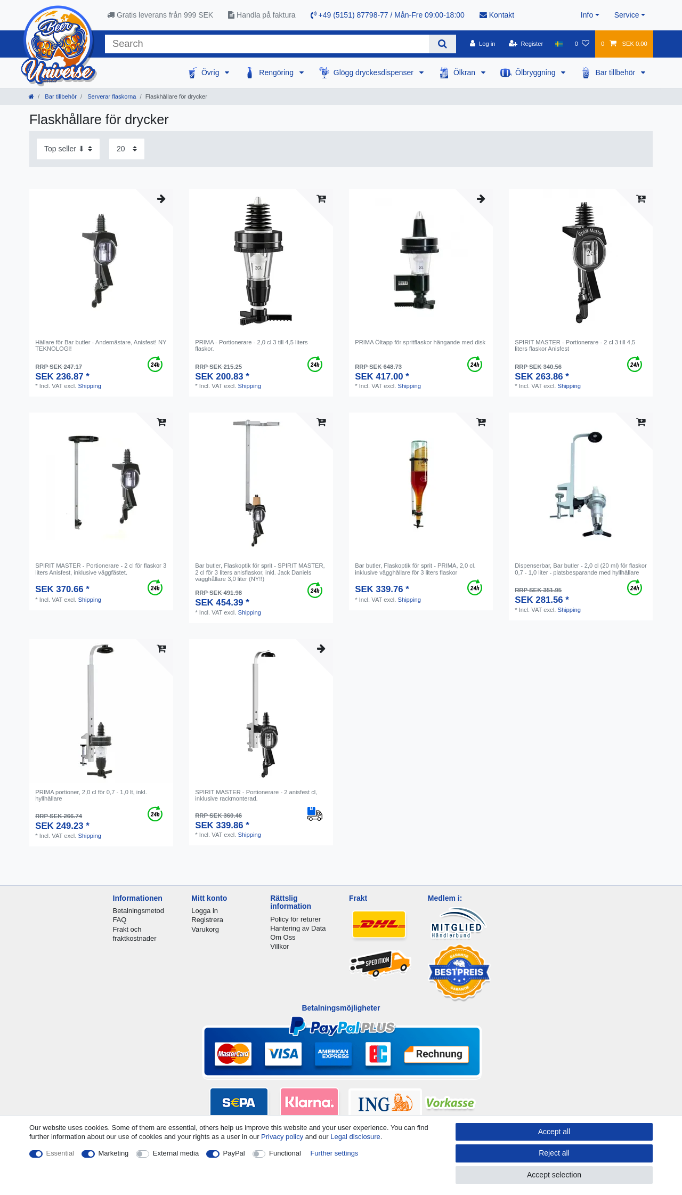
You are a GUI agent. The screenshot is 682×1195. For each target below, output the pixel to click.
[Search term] (267, 44)
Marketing (114, 1153)
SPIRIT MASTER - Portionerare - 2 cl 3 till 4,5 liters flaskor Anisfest (575, 345)
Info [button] (587, 15)
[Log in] (482, 43)
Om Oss (282, 937)
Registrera (207, 920)
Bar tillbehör (616, 72)
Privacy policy (282, 1137)
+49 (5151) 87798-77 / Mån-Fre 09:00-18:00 (388, 15)
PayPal (234, 1153)
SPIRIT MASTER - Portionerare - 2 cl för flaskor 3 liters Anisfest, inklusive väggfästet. (100, 568)
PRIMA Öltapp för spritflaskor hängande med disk (420, 342)
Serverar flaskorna (111, 96)
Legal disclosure (355, 1137)
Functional (285, 1153)
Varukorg (205, 929)
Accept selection (554, 1174)
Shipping (89, 386)
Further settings (334, 1153)
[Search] (442, 44)
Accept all (554, 1131)
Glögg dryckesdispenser (375, 72)
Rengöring (277, 72)
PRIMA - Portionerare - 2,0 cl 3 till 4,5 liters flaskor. (251, 345)
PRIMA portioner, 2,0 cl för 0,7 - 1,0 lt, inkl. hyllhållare (91, 795)
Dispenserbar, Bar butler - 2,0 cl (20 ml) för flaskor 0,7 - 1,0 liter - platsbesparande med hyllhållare (580, 568)
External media (176, 1153)
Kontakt (497, 15)
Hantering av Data (298, 928)
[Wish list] (582, 43)
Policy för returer (295, 919)
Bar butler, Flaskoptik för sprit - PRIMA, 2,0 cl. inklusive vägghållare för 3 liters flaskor (415, 568)
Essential (60, 1153)
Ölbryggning (536, 72)
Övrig (211, 72)
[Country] (559, 43)
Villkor (279, 946)
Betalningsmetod (138, 911)
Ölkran (465, 72)
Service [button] (626, 15)
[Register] (526, 43)
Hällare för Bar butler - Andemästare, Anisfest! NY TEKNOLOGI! (100, 345)
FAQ (120, 920)
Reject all (554, 1153)
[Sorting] (68, 149)
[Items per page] (126, 149)
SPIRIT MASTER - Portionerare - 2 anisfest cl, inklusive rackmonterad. (256, 795)
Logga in (204, 911)
